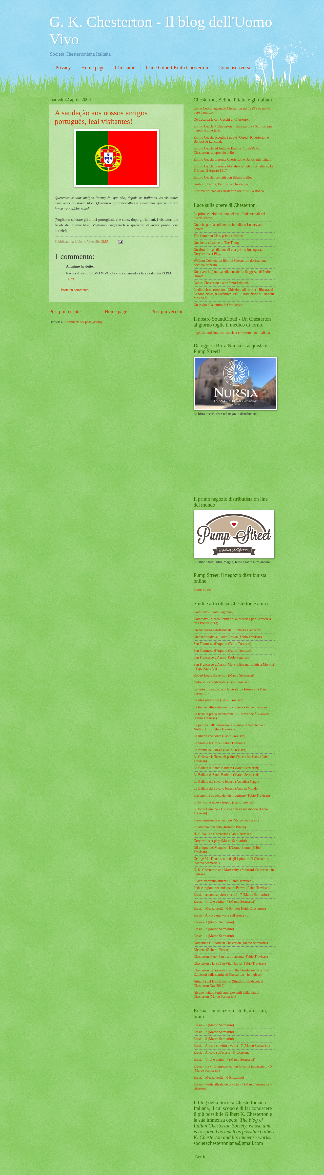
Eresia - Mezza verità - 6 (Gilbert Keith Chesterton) (230, 908)
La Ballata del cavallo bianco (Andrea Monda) (226, 788)
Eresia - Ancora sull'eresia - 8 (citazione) (222, 1052)
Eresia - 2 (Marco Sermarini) (214, 929)
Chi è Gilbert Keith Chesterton (177, 67)
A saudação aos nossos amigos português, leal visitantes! (101, 116)
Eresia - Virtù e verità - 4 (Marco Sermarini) (224, 901)
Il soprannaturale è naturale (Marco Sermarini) (226, 820)
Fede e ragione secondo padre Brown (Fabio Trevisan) (232, 888)
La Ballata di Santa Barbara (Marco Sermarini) (226, 768)
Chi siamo (125, 67)
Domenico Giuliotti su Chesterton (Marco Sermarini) (231, 943)
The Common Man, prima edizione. (219, 236)
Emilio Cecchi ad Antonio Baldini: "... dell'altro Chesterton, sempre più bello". (227, 150)
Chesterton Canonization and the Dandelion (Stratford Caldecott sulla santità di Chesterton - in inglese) (231, 972)
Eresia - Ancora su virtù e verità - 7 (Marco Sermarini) (232, 1046)
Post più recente (64, 311)
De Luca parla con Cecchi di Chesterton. (222, 119)
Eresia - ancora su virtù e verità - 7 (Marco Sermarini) (231, 895)
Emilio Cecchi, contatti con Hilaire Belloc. (223, 177)
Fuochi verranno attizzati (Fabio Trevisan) (223, 881)
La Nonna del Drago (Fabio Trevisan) (220, 750)
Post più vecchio (167, 311)
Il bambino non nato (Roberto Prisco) (220, 827)
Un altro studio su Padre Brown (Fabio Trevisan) (228, 637)
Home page (93, 67)
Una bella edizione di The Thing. (217, 243)
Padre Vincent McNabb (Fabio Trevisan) (222, 682)
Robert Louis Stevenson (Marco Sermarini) (224, 675)
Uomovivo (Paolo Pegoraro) (213, 612)
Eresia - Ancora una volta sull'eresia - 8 (221, 915)
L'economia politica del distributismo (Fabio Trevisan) (232, 795)
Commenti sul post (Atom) (83, 322)
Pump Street (202, 589)
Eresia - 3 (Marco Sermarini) (214, 922)
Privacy (63, 67)
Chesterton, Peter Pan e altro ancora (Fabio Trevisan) (231, 957)
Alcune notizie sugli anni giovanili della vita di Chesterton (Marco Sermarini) (226, 995)
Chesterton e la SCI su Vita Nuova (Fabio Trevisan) (230, 963)
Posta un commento (75, 290)
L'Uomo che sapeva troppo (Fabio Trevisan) (224, 802)
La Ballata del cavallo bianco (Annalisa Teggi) (226, 782)
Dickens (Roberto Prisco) (211, 950)
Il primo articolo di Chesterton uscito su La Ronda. (229, 191)
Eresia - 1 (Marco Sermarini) (214, 936)
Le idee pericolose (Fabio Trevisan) (218, 700)
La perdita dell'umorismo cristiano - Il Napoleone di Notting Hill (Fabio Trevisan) (230, 727)
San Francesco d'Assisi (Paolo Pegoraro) (222, 657)
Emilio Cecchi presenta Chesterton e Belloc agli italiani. (233, 159)
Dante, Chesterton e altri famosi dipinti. (221, 283)
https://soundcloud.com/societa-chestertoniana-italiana (232, 333)
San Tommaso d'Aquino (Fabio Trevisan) (222, 644)
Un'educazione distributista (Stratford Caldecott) (227, 630)
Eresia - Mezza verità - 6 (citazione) (219, 1077)
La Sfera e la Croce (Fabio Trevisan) (219, 743)
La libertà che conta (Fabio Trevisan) (219, 736)
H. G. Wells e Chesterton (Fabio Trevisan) (223, 834)
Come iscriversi (234, 67)
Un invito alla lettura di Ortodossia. (218, 305)
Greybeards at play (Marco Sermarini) (220, 841)
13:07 (70, 280)
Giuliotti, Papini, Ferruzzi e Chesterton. (221, 184)
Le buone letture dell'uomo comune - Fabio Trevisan (230, 707)
